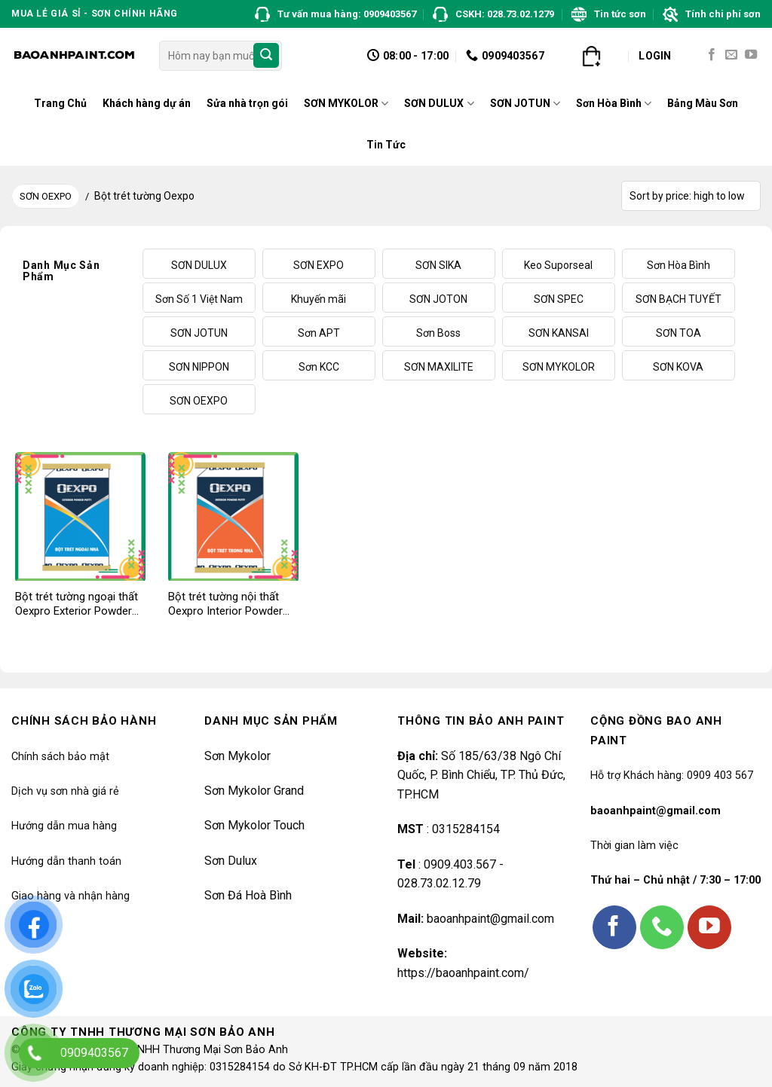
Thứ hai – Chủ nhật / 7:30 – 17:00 (675, 880)
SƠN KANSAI (558, 333)
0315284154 (464, 829)
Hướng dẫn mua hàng (64, 826)
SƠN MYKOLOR (346, 103)
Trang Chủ (60, 103)
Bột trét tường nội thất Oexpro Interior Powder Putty (225, 604)
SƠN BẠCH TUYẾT (678, 299)
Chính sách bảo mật (60, 756)
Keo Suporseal (558, 265)
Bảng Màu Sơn (702, 103)
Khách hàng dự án (147, 103)
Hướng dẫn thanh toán (66, 861)
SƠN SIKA (438, 265)
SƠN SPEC (559, 299)
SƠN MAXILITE (438, 367)
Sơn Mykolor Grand (254, 790)
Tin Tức (386, 145)
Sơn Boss (438, 333)
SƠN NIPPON (199, 367)
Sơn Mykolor (237, 756)
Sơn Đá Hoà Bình (248, 895)
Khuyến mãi (318, 299)
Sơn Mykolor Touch (254, 825)
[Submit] (266, 56)
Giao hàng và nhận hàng (70, 896)
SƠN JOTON (438, 299)
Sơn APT (319, 333)
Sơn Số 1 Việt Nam (199, 299)
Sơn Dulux (230, 860)
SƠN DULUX (438, 103)
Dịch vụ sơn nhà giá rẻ (65, 791)
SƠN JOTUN (525, 103)
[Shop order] (691, 196)
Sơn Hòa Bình (613, 103)
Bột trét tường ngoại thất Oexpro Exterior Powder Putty (76, 604)
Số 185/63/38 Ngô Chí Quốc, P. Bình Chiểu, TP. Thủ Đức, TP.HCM (481, 775)
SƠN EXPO (318, 265)
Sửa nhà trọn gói (247, 103)
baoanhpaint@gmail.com (490, 918)
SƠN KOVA (678, 367)
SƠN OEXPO (46, 196)
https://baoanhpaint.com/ (463, 973)
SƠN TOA (678, 333)
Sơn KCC (319, 367)
